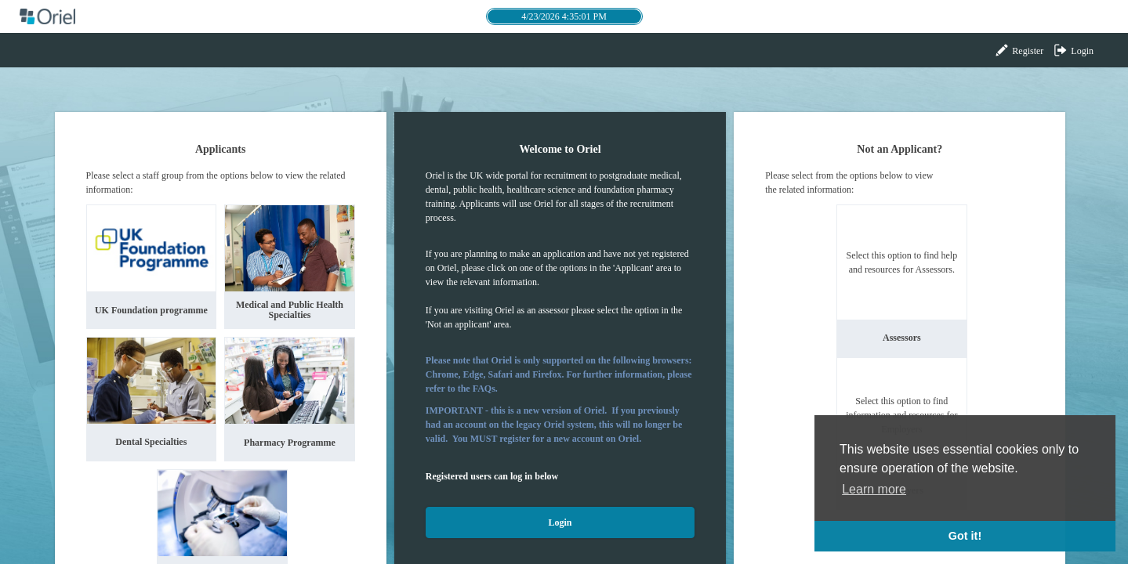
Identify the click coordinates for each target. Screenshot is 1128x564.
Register (1018, 50)
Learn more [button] (874, 489)
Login (1073, 50)
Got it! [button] (964, 536)
